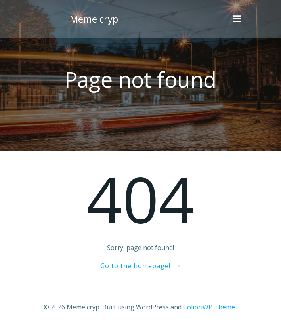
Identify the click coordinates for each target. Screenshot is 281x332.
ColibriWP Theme (209, 307)
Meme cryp (94, 18)
